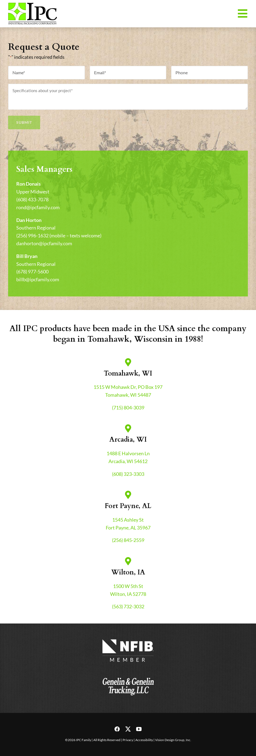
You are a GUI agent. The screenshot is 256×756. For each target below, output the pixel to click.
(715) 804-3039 (128, 408)
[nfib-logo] (128, 639)
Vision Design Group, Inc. (173, 740)
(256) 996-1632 (32, 235)
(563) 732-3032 (128, 606)
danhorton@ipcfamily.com (44, 243)
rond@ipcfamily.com (38, 207)
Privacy (128, 740)
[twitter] (128, 729)
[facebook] (117, 729)
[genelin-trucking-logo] (128, 675)
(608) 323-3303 (128, 474)
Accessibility (144, 740)
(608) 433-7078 (32, 199)
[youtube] (139, 729)
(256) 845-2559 (128, 540)
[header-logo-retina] (32, 5)
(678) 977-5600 (32, 271)
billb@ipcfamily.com (37, 279)
